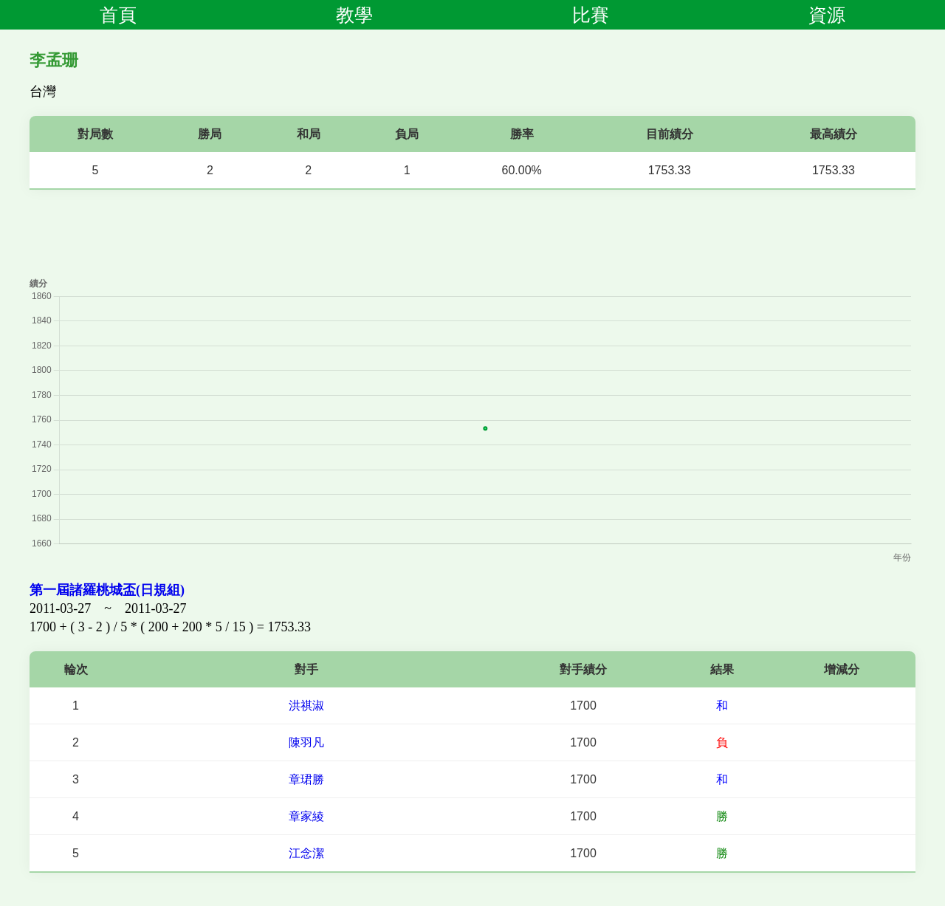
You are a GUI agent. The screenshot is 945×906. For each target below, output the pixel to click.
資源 (826, 14)
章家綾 (306, 816)
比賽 (590, 14)
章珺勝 (306, 779)
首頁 (118, 14)
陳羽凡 (306, 742)
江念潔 (306, 853)
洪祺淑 (306, 705)
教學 (354, 14)
